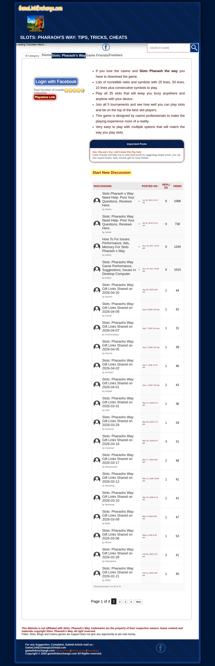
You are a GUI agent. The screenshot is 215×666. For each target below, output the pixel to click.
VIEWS (177, 186)
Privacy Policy (66, 651)
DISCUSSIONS (102, 186)
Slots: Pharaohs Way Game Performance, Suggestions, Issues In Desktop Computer (119, 268)
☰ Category (32, 55)
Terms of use (90, 651)
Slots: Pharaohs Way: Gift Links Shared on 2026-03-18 (118, 440)
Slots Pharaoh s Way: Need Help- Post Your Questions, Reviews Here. (118, 200)
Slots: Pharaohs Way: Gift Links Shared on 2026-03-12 (118, 478)
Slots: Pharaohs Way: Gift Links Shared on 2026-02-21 (118, 572)
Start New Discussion (112, 173)
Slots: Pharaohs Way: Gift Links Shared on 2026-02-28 (118, 554)
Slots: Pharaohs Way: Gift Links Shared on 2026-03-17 (118, 459)
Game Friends (94, 56)
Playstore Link (45, 97)
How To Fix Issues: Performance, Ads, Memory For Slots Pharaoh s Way (116, 245)
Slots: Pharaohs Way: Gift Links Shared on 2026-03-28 (118, 421)
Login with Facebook (56, 82)
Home (47, 56)
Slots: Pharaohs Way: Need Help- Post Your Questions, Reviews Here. (118, 222)
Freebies (112, 56)
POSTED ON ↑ (150, 186)
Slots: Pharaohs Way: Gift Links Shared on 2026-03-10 (118, 497)
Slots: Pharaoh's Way (68, 56)
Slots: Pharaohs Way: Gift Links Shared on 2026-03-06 (118, 535)
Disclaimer (33, 655)
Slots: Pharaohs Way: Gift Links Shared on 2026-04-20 (118, 289)
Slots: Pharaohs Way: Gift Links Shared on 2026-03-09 (118, 516)
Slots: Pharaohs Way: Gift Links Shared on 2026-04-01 (118, 384)
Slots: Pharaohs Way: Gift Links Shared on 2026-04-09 (118, 308)
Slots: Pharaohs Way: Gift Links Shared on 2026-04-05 (118, 346)
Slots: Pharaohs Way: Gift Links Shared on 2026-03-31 (118, 402)
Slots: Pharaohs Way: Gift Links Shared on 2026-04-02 (118, 365)
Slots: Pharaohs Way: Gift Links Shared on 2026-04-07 (118, 327)
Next (143, 602)
